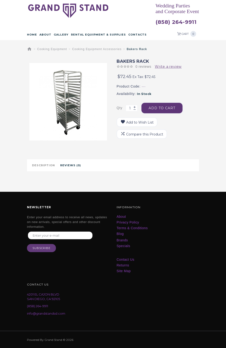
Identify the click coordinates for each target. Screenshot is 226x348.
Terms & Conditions (132, 228)
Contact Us (125, 259)
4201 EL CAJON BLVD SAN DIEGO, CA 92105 (43, 296)
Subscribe (41, 248)
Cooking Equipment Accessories (97, 49)
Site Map (124, 271)
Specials (123, 246)
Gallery (61, 34)
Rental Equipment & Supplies (98, 34)
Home (32, 34)
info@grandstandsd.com (46, 313)
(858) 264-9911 (176, 22)
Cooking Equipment (52, 49)
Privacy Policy (128, 222)
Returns (123, 265)
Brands (122, 240)
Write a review (168, 66)
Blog (120, 233)
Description (43, 165)
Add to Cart (162, 108)
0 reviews (143, 66)
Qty (119, 108)
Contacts (137, 34)
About (45, 34)
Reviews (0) (70, 165)
